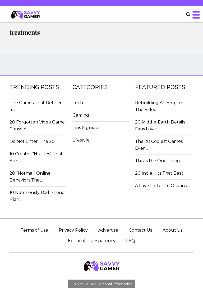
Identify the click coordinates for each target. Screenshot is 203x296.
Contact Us (140, 230)
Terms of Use (34, 230)
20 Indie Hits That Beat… (160, 173)
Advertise (108, 230)
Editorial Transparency (92, 240)
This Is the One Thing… (159, 160)
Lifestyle (81, 140)
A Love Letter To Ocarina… (162, 185)
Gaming (80, 115)
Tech (77, 102)
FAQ (130, 240)
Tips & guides (86, 127)
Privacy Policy (73, 230)
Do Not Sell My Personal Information (101, 284)
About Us (172, 230)
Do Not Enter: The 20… (34, 141)
